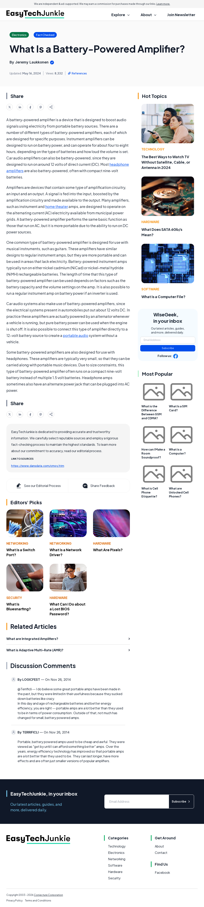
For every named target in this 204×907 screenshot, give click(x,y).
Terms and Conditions (38, 900)
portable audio (75, 335)
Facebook (162, 872)
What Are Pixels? (108, 549)
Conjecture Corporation (48, 894)
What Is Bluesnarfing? (18, 606)
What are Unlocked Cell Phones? (179, 492)
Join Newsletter (181, 14)
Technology (152, 149)
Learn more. (163, 3)
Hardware (102, 543)
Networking (17, 543)
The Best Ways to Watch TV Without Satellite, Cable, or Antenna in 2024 (165, 162)
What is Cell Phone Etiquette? (149, 492)
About (159, 846)
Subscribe (168, 348)
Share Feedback (98, 486)
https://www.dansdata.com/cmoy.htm (37, 465)
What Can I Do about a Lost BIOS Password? (67, 609)
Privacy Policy (14, 900)
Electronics (116, 852)
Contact (161, 852)
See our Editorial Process (38, 486)
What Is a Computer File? (163, 296)
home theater (56, 206)
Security (14, 598)
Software (150, 289)
